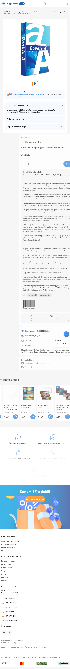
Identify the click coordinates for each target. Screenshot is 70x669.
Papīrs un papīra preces (43, 12)
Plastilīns (4, 577)
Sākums (5, 11)
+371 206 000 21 (11, 598)
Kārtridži (4, 580)
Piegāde (4, 551)
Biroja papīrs (58, 12)
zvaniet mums (23, 94)
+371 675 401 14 (11, 616)
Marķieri (4, 571)
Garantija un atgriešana (10, 541)
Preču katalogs (16, 12)
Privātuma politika (8, 548)
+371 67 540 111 (10, 603)
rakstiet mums (36, 94)
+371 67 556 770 (11, 612)
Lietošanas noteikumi (9, 544)
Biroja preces (28, 12)
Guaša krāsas (6, 567)
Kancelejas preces (8, 561)
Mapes (3, 574)
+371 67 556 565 (11, 607)
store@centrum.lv (11, 620)
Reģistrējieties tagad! (35, 499)
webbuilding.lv (55, 657)
